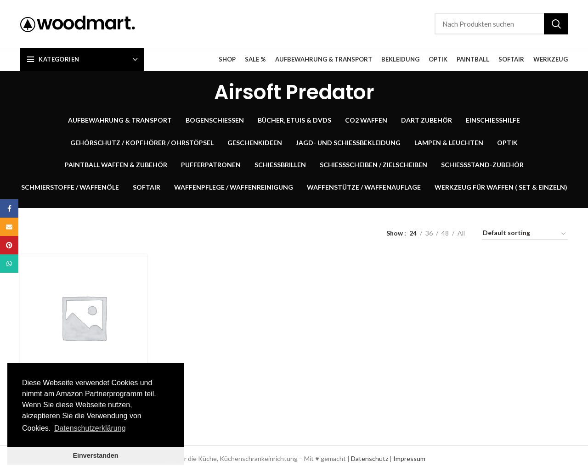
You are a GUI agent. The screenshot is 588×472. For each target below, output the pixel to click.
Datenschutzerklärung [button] (90, 428)
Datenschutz (369, 458)
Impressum (409, 458)
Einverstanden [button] (95, 455)
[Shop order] (525, 234)
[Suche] (501, 23)
